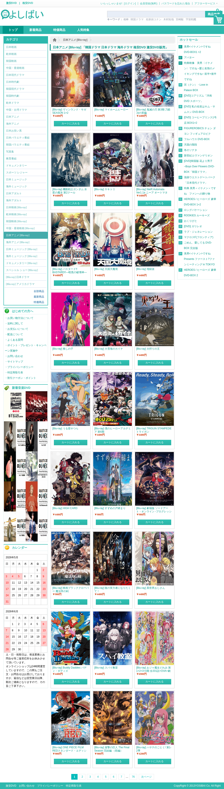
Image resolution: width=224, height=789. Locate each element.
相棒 (126, 19)
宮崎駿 (180, 19)
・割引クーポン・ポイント (20, 377)
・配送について (14, 334)
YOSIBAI (200, 785)
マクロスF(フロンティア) (198, 237)
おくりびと (190, 220)
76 (133, 776)
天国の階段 (190, 144)
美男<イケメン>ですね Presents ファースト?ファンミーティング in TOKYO (199, 259)
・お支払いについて (16, 328)
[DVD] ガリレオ (193, 226)
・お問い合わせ (14, 356)
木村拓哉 (168, 19)
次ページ (146, 776)
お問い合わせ (27, 785)
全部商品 (39, 291)
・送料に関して (14, 323)
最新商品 (39, 296)
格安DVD (27, 3)
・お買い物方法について (19, 318)
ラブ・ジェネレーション (198, 231)
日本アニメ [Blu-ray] (75, 39)
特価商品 (39, 302)
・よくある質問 (14, 339)
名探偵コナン (153, 19)
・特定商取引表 (14, 372)
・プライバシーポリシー (19, 367)
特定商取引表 (73, 785)
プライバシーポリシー (50, 785)
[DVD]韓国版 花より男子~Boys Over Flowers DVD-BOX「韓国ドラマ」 (199, 166)
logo (22, 14)
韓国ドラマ (137, 19)
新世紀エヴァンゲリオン (198, 155)
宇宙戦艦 (191, 19)
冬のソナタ (190, 150)
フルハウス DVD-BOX (197, 139)
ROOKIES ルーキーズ (197, 215)
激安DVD (11, 3)
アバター (189, 57)
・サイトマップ (14, 361)
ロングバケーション (195, 210)
